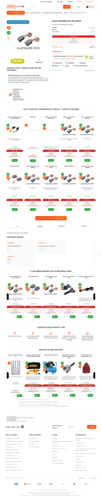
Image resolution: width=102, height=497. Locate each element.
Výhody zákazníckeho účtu (13, 461)
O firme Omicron (80, 446)
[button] (4, 254)
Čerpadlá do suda (81, 467)
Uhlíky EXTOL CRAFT (90, 70)
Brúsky (78, 459)
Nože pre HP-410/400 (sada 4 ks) (15, 355)
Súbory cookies (10, 464)
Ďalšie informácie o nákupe (14, 470)
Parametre (40, 226)
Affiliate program (57, 460)
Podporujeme (56, 446)
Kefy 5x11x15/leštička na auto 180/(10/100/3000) (14, 117)
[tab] (62, 226)
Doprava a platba (34, 447)
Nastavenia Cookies (11, 467)
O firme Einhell (80, 443)
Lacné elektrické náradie (25, 401)
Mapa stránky (82, 478)
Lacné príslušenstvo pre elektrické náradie (41, 401)
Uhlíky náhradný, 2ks (69, 166)
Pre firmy (60, 1)
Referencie (55, 451)
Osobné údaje (92, 478)
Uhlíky (65, 12)
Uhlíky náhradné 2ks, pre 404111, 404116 (16, 277)
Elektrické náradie (35, 12)
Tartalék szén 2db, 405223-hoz (60, 406)
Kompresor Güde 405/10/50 (51, 355)
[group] (15, 297)
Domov (27, 12)
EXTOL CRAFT (91, 27)
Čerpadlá (78, 465)
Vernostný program (46, 1)
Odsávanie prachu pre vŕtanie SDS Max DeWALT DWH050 (33, 355)
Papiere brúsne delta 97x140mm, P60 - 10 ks (86, 355)
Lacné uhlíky (55, 401)
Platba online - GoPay (12, 458)
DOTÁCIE (31, 444)
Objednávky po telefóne (13, 452)
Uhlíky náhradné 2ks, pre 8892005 (87, 166)
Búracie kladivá (80, 456)
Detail (15, 160)
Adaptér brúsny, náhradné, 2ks (68, 277)
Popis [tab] (17, 226)
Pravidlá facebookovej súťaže (14, 441)
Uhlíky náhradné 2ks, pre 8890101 (87, 117)
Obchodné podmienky (12, 450)
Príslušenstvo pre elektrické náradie (52, 12)
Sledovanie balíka (34, 441)
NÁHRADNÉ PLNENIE (12, 438)
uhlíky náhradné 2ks (33, 276)
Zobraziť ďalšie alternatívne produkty (51, 218)
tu (66, 490)
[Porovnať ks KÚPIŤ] (11, 316)
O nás (53, 454)
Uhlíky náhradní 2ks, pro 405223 (48, 404)
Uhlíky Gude (33, 117)
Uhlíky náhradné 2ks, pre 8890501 (69, 117)
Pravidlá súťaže (10, 455)
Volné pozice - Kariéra (58, 449)
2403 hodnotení (78, 56)
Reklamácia (9, 447)
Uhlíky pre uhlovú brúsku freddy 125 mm (51, 117)
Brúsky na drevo (80, 462)
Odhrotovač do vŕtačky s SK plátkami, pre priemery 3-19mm (68, 356)
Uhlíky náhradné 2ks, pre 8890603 (33, 166)
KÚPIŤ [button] (20, 316)
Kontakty (70, 1)
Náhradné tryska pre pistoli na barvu (86, 277)
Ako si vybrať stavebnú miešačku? (86, 453)
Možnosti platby (34, 438)
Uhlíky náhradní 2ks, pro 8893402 (51, 277)
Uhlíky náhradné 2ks (15, 166)
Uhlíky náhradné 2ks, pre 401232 (51, 166)
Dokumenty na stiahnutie (13, 444)
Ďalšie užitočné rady (81, 470)
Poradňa (54, 438)
